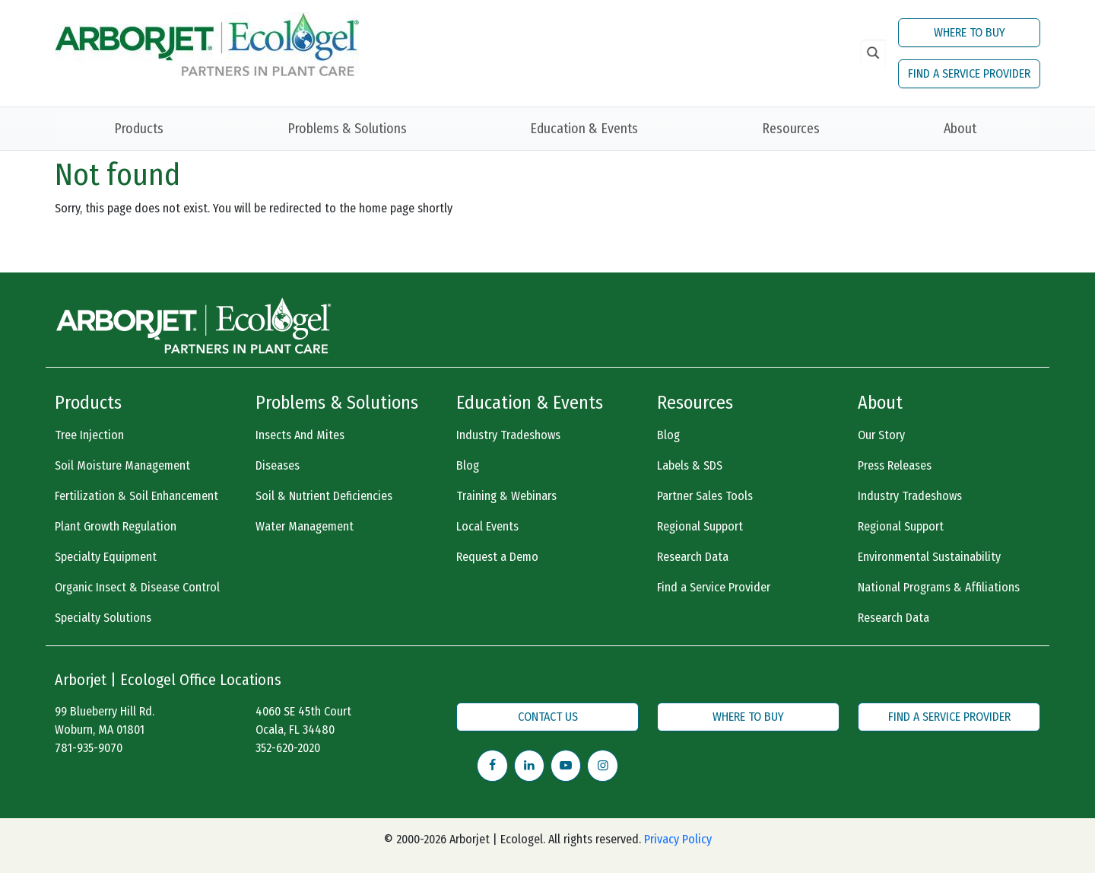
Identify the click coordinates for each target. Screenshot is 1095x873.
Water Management (305, 526)
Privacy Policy (678, 839)
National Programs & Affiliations (939, 587)
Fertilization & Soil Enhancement (136, 496)
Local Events (487, 526)
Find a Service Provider (713, 587)
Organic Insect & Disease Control (137, 587)
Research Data (692, 557)
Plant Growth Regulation (115, 526)
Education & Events (584, 128)
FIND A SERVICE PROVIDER (969, 73)
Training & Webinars (506, 496)
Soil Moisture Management (122, 465)
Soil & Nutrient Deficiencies (324, 496)
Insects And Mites (300, 435)
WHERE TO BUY (969, 32)
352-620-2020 (288, 748)
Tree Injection (89, 435)
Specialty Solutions (103, 617)
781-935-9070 (88, 748)
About (960, 128)
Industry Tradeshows (508, 435)
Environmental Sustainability (929, 557)
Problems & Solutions (347, 128)
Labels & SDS (689, 465)
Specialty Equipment (106, 557)
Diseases (278, 465)
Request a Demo (497, 557)
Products (138, 128)
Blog (467, 465)
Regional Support (700, 526)
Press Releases (895, 465)
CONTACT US (548, 716)
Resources (791, 128)
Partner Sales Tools (705, 496)
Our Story (881, 435)
